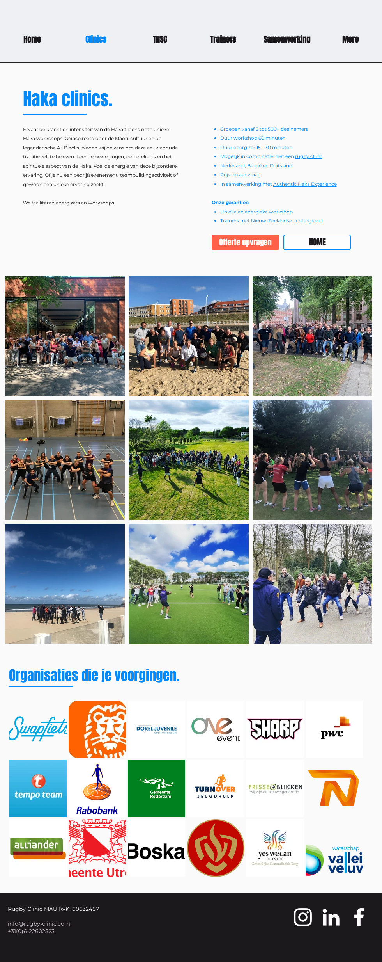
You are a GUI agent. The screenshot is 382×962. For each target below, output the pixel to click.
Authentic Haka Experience (305, 184)
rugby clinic (308, 156)
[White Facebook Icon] (359, 917)
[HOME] (317, 242)
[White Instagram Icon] (303, 917)
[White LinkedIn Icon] (331, 917)
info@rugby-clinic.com (39, 923)
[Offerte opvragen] (245, 242)
